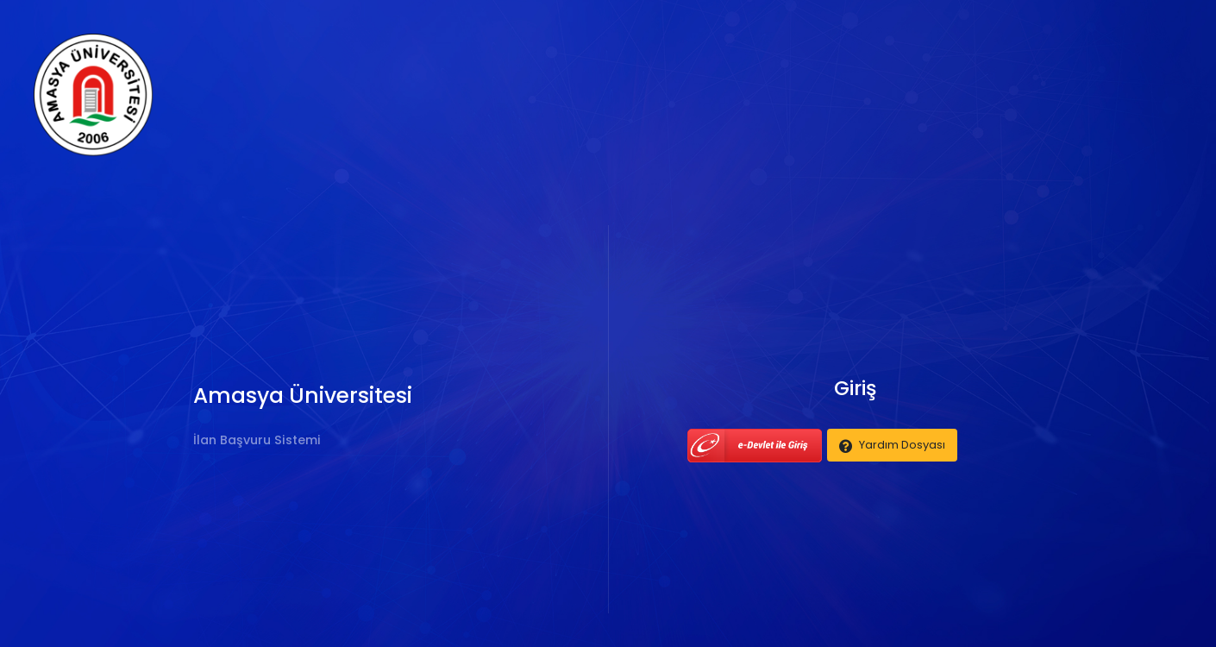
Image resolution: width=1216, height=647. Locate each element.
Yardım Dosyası (902, 445)
